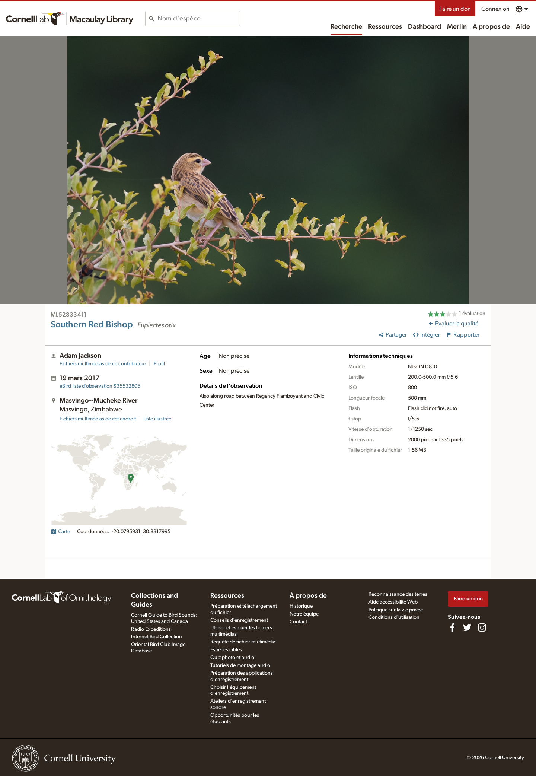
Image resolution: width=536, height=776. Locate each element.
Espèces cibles (226, 649)
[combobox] (198, 18)
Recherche (346, 26)
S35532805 (100, 386)
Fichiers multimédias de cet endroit (98, 419)
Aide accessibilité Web (393, 602)
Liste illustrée (157, 419)
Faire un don (455, 9)
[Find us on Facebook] (452, 627)
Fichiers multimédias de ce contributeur (103, 363)
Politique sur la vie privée (395, 610)
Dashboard (424, 26)
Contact (298, 621)
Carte (60, 531)
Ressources (385, 26)
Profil (159, 363)
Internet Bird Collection (156, 636)
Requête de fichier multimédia (242, 642)
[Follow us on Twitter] (467, 627)
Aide (523, 26)
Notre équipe (304, 614)
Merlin (457, 26)
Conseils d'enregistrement (239, 620)
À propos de (491, 26)
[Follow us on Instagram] (482, 627)
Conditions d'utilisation (393, 617)
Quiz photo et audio (232, 657)
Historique (301, 606)
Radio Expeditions (151, 629)
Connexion (495, 9)
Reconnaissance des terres (397, 594)
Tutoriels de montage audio (240, 665)
